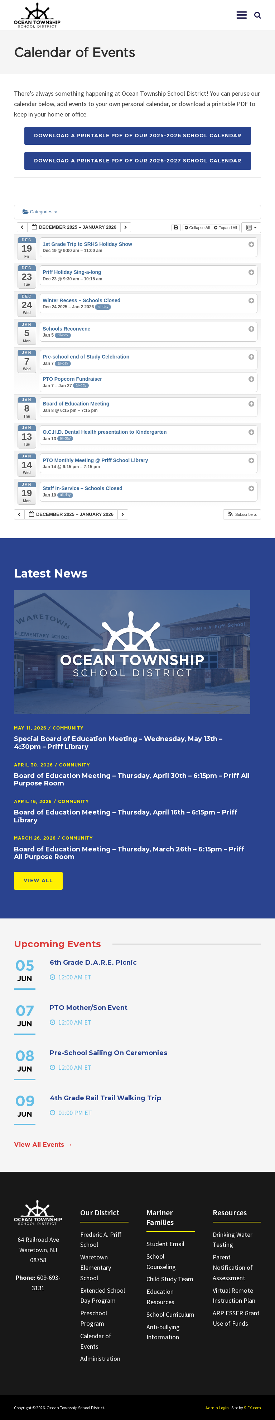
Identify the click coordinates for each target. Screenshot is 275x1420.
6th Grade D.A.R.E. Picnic (93, 963)
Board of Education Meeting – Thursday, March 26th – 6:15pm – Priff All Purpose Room (129, 853)
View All (38, 880)
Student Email (165, 1244)
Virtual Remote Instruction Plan (234, 1295)
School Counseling (161, 1261)
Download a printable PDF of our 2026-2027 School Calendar (137, 160)
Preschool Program (93, 1318)
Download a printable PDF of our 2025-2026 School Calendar (137, 135)
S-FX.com (252, 1407)
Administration (100, 1358)
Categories (40, 211)
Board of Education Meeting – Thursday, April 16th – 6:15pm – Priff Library (125, 816)
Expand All (226, 227)
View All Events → (43, 1145)
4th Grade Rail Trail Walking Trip (105, 1098)
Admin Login (217, 1407)
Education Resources (160, 1296)
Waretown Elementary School (95, 1267)
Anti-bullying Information (163, 1332)
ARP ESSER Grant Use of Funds (236, 1318)
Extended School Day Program (102, 1295)
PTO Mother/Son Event (88, 1008)
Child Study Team (169, 1279)
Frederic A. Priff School (100, 1239)
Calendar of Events (95, 1341)
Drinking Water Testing (232, 1239)
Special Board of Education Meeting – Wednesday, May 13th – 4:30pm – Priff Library (118, 743)
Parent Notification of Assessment (233, 1267)
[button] (241, 15)
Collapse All (198, 227)
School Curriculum (170, 1314)
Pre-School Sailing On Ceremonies (108, 1053)
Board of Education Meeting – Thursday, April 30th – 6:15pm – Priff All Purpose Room (132, 780)
